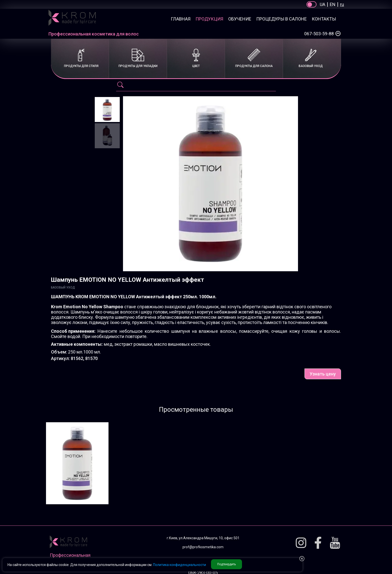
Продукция (209, 19)
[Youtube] (335, 543)
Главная (180, 19)
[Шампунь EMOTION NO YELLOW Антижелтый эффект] (107, 109)
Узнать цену (323, 373)
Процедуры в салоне (281, 19)
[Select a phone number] (338, 33)
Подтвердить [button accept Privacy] (226, 564)
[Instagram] (301, 543)
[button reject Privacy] (302, 559)
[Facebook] (318, 543)
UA (322, 4)
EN (333, 4)
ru (342, 4)
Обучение (239, 19)
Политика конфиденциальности (179, 565)
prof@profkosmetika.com (203, 547)
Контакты (324, 19)
